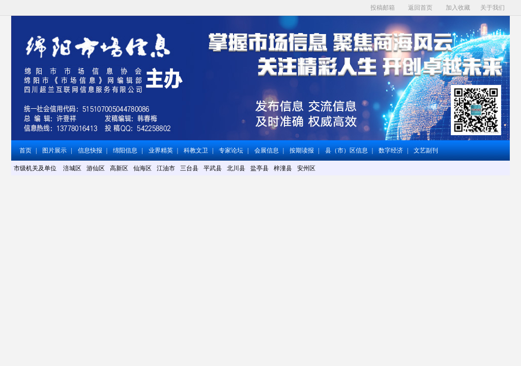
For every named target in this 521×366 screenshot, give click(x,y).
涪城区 (72, 168)
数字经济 (391, 150)
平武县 (213, 168)
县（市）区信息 (346, 150)
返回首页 (420, 7)
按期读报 (302, 150)
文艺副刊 (426, 150)
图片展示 (54, 150)
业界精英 (161, 150)
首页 (25, 150)
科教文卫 (196, 150)
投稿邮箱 (382, 7)
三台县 (189, 168)
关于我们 (492, 7)
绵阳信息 (125, 150)
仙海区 (142, 168)
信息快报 (90, 150)
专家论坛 (231, 150)
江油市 (166, 168)
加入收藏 (458, 7)
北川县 (236, 168)
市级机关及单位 (36, 168)
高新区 (119, 168)
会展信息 (266, 150)
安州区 (306, 168)
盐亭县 (259, 168)
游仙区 (95, 168)
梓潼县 (283, 168)
